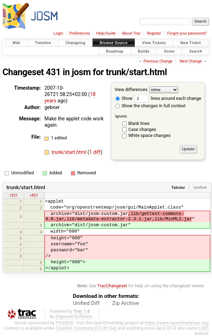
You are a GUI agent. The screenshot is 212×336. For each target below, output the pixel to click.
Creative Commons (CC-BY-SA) (86, 328)
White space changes (149, 135)
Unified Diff (86, 303)
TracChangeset (112, 285)
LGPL (204, 328)
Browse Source (114, 43)
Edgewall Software (73, 316)
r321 (14, 195)
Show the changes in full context (150, 105)
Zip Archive (125, 303)
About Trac (131, 33)
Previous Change (158, 61)
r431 (34, 195)
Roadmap (114, 51)
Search (195, 51)
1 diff (95, 152)
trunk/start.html (136, 72)
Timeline (43, 43)
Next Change (191, 61)
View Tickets (154, 43)
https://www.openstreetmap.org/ (177, 322)
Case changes (142, 129)
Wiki (16, 43)
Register (154, 33)
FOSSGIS (64, 322)
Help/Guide (106, 33)
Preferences (79, 33)
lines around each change (167, 98)
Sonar (169, 51)
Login (58, 33)
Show (124, 98)
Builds (144, 51)
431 (53, 72)
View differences (131, 89)
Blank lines (139, 123)
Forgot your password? (187, 33)
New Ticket (190, 43)
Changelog (75, 43)
